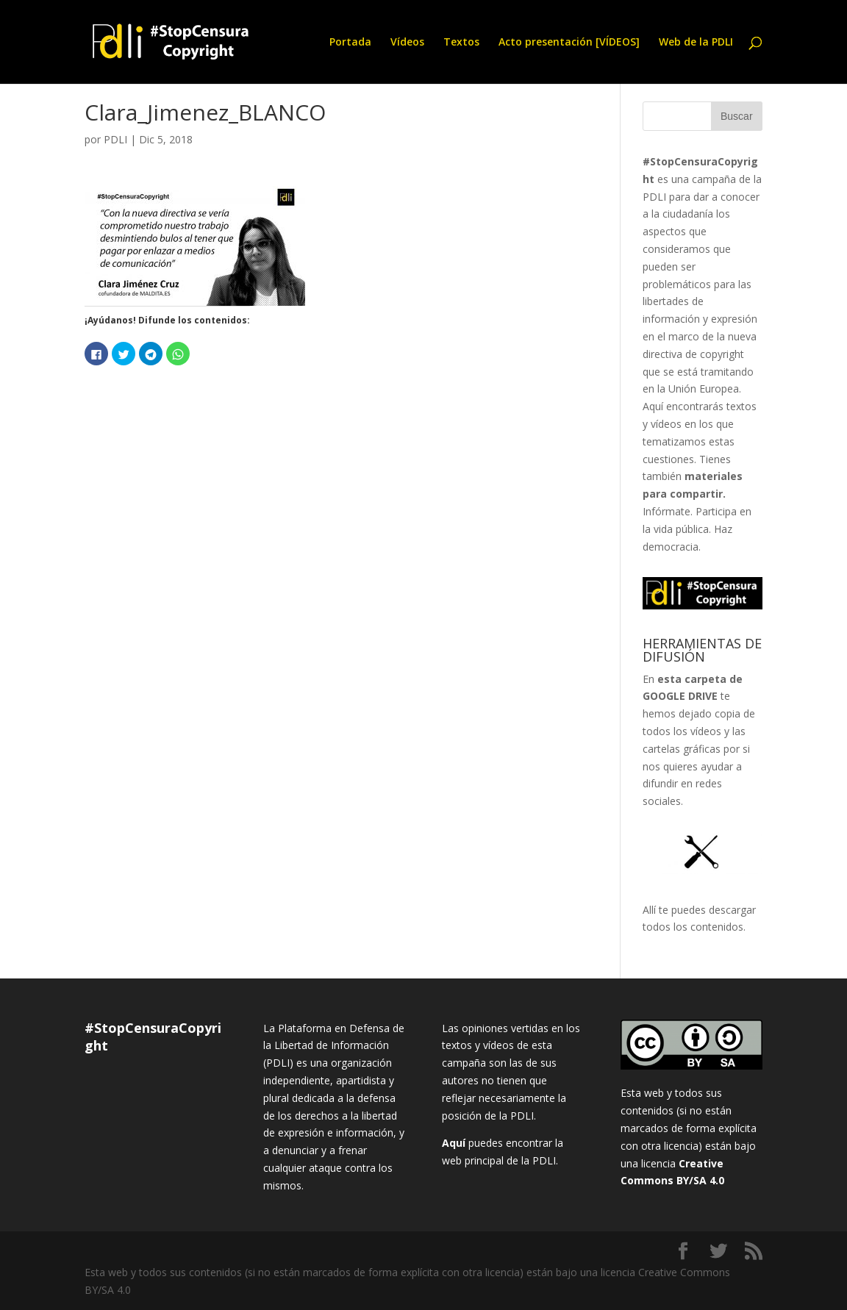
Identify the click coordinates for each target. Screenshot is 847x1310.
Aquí (453, 1143)
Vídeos (407, 43)
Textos (461, 43)
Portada (350, 43)
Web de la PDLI (696, 43)
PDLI (115, 139)
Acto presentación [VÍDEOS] (569, 43)
